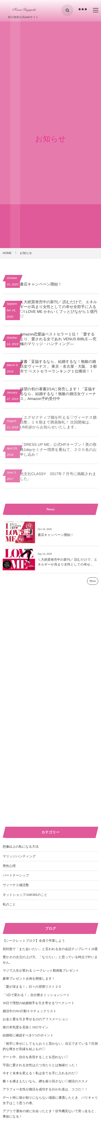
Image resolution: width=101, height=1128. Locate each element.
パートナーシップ (16, 875)
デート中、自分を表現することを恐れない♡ (35, 1057)
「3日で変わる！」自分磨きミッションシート (36, 995)
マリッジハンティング (19, 856)
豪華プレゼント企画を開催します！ (29, 978)
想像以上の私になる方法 (21, 846)
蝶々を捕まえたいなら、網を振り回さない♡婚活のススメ (45, 1081)
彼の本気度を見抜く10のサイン (25, 1027)
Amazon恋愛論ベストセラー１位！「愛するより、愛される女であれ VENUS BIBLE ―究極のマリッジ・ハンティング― (58, 339)
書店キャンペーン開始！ (41, 284)
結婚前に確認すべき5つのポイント (28, 1035)
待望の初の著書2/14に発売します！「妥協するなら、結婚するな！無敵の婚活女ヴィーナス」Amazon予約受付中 (58, 394)
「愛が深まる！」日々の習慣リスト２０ (32, 987)
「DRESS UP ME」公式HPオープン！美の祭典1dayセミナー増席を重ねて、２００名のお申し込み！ (58, 454)
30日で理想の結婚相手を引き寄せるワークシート (39, 1003)
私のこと (9, 904)
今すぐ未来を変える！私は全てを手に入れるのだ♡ (40, 1073)
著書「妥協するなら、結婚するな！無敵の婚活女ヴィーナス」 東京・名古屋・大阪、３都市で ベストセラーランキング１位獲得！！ (58, 366)
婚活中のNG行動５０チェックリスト (30, 1011)
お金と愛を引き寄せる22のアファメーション (35, 1019)
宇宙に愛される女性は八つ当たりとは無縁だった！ (40, 1065)
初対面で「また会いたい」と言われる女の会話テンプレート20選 (50, 949)
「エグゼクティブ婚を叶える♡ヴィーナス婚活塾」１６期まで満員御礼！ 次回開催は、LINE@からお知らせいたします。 (58, 426)
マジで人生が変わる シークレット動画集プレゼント (41, 970)
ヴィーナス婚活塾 (16, 885)
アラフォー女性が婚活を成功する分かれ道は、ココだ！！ (45, 1089)
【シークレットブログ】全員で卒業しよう (34, 941)
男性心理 (9, 866)
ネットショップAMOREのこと (25, 895)
